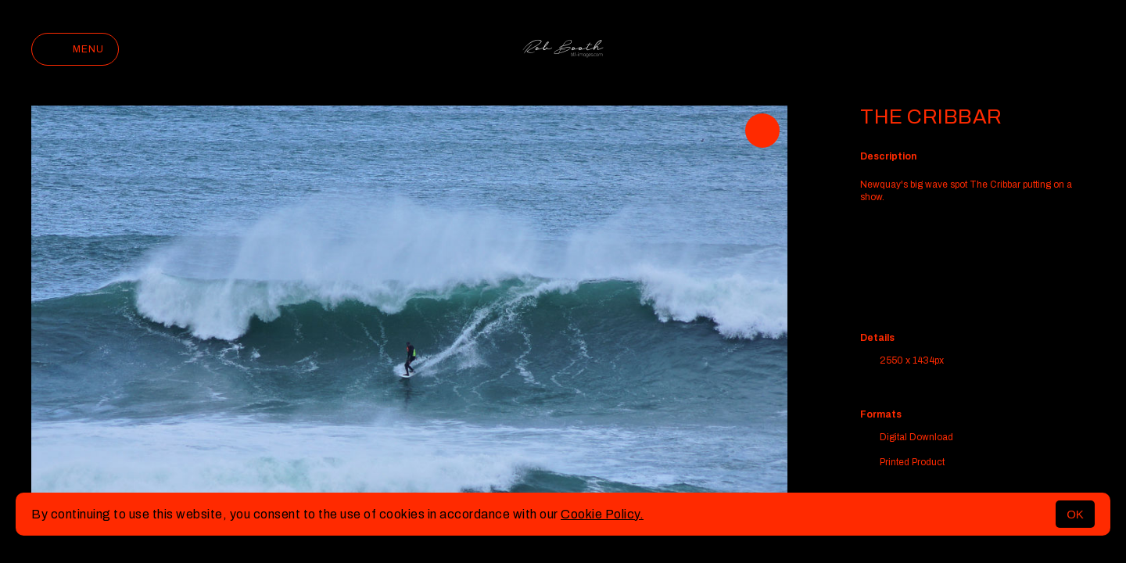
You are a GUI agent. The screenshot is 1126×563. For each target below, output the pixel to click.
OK (1075, 514)
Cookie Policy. (602, 514)
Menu (75, 49)
